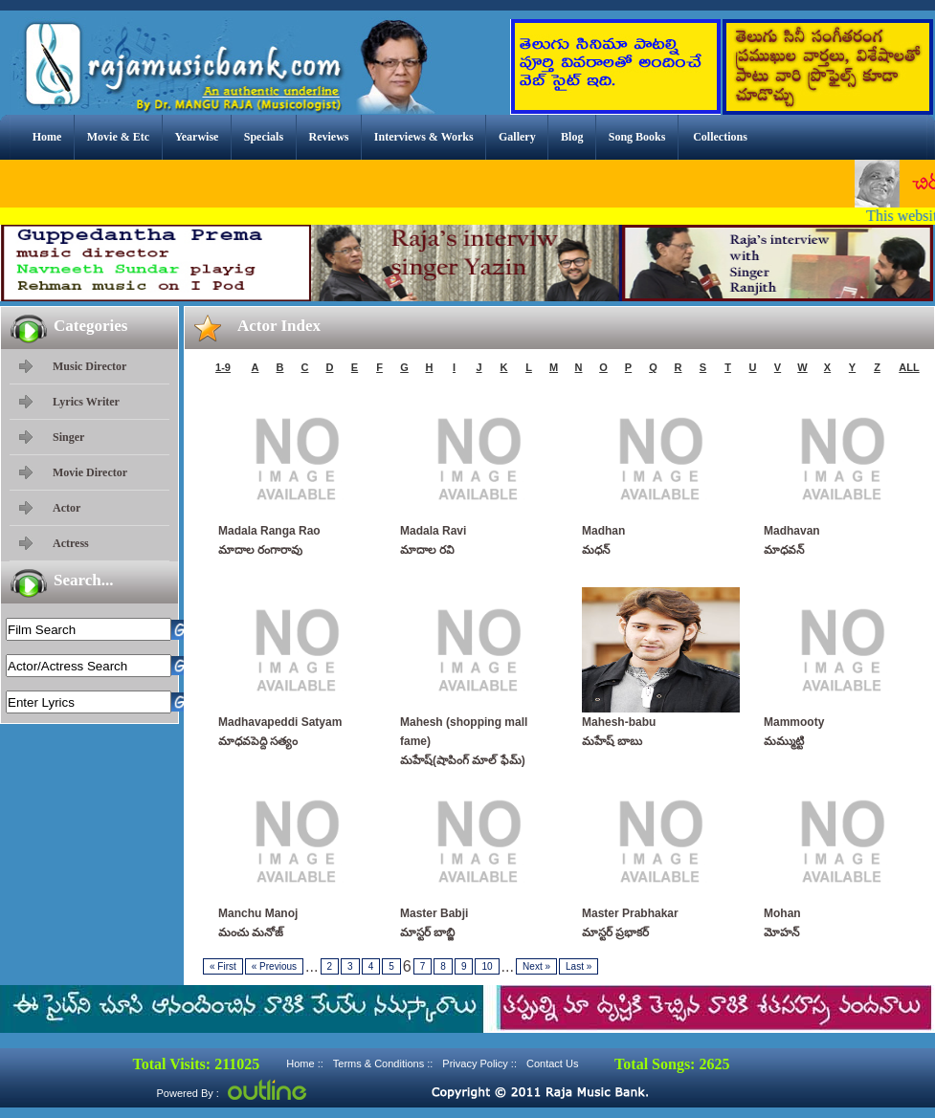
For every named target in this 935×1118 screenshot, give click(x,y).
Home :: (304, 1063)
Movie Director (90, 472)
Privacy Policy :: (479, 1063)
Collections (720, 136)
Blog (572, 136)
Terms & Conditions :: (383, 1063)
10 (486, 966)
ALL (909, 367)
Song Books (637, 136)
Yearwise (196, 136)
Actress (71, 543)
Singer (68, 437)
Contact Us (552, 1063)
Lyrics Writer (86, 401)
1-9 (223, 367)
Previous (274, 966)
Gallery (517, 136)
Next (536, 966)
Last (578, 966)
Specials (263, 136)
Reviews (328, 136)
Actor (66, 508)
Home (47, 136)
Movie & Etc (118, 136)
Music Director (89, 366)
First (223, 966)
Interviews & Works (424, 136)
